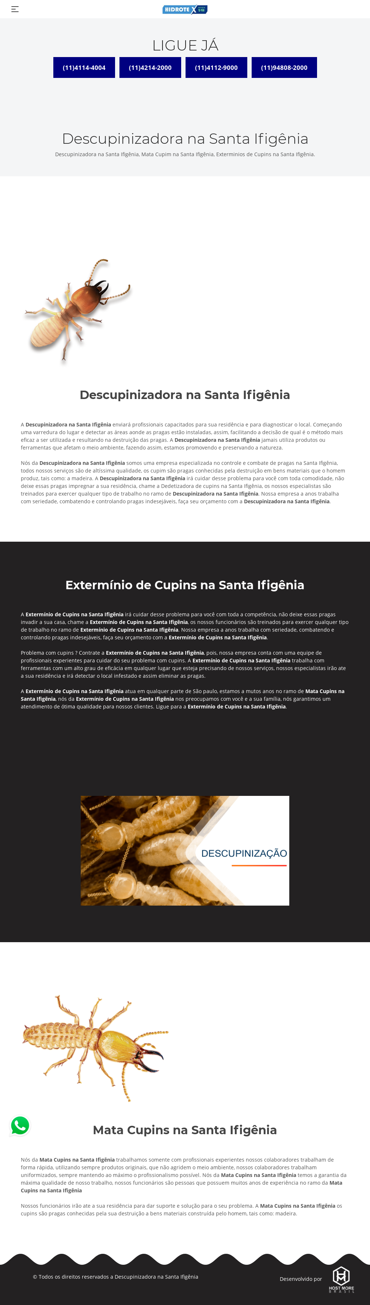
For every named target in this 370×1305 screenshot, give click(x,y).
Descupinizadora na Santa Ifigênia (156, 1276)
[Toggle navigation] (15, 9)
